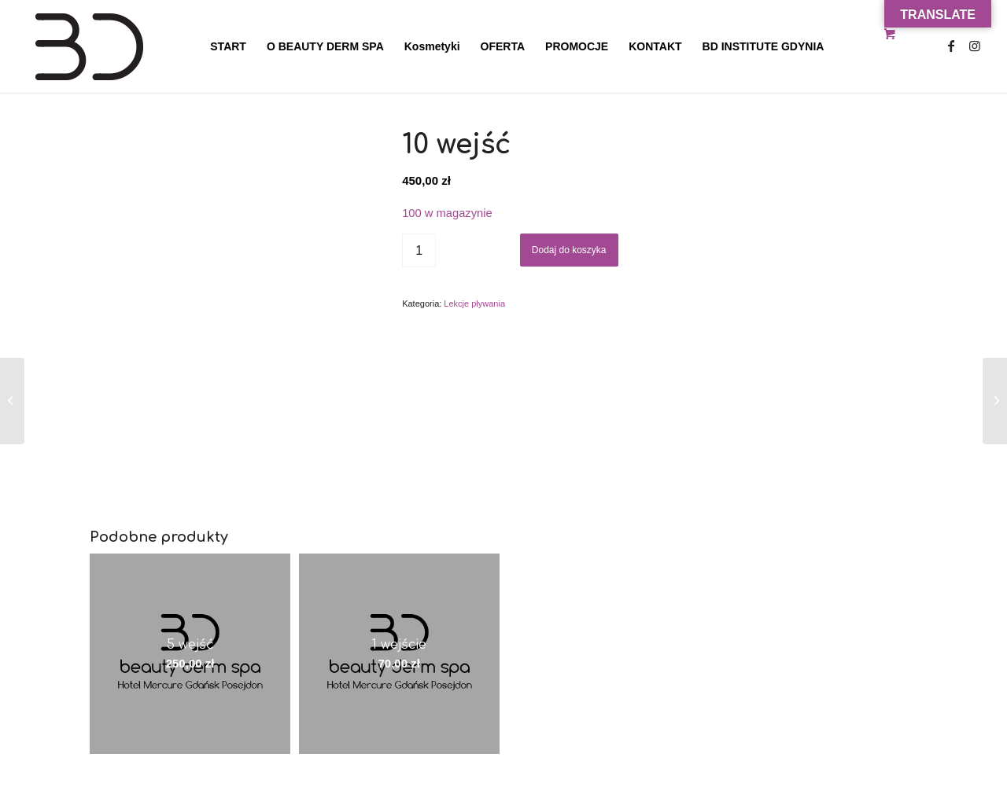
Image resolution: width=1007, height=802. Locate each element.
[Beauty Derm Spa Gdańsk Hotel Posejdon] (138, 46)
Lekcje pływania (474, 303)
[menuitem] (228, 46)
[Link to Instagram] (975, 45)
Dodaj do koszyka (569, 250)
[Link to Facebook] (951, 45)
